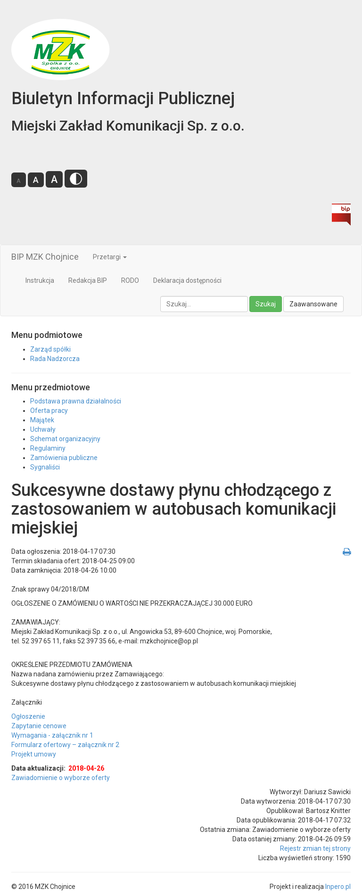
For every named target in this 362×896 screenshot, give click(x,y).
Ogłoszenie (28, 716)
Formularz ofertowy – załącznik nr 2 (65, 744)
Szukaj (265, 304)
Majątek (42, 420)
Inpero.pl (338, 886)
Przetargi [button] (110, 257)
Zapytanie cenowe (38, 726)
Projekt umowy (33, 754)
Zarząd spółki (50, 349)
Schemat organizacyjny (65, 439)
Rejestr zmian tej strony (315, 848)
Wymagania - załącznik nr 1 (52, 735)
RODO (130, 280)
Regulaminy (48, 448)
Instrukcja (39, 280)
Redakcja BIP (87, 280)
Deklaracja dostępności (187, 280)
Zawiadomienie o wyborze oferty (60, 777)
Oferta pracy (49, 410)
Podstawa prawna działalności (75, 401)
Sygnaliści (45, 467)
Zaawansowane (313, 304)
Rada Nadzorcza (55, 358)
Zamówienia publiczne (64, 457)
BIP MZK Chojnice (45, 257)
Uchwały (43, 429)
